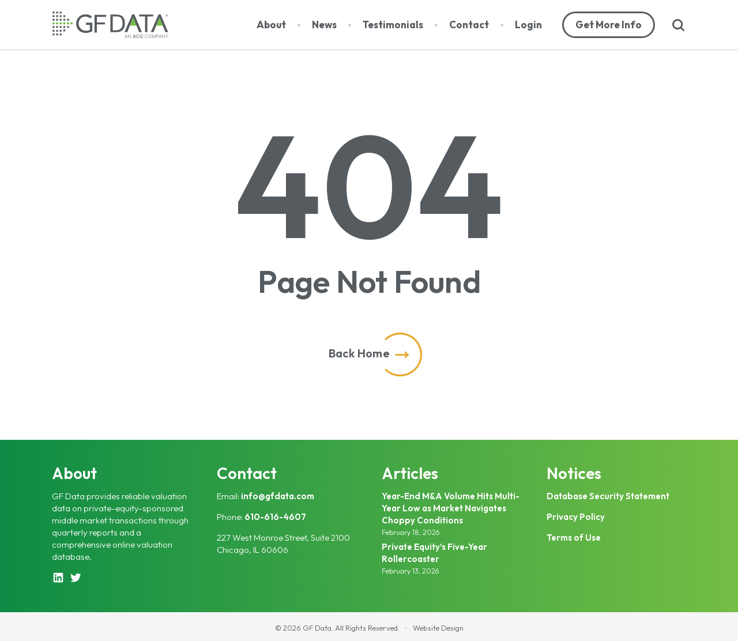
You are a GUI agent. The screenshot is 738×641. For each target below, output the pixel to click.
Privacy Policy (576, 516)
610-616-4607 (275, 516)
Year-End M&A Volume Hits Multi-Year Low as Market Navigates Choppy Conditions (450, 508)
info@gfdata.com (277, 496)
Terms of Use (574, 537)
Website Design (438, 627)
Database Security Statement (608, 496)
